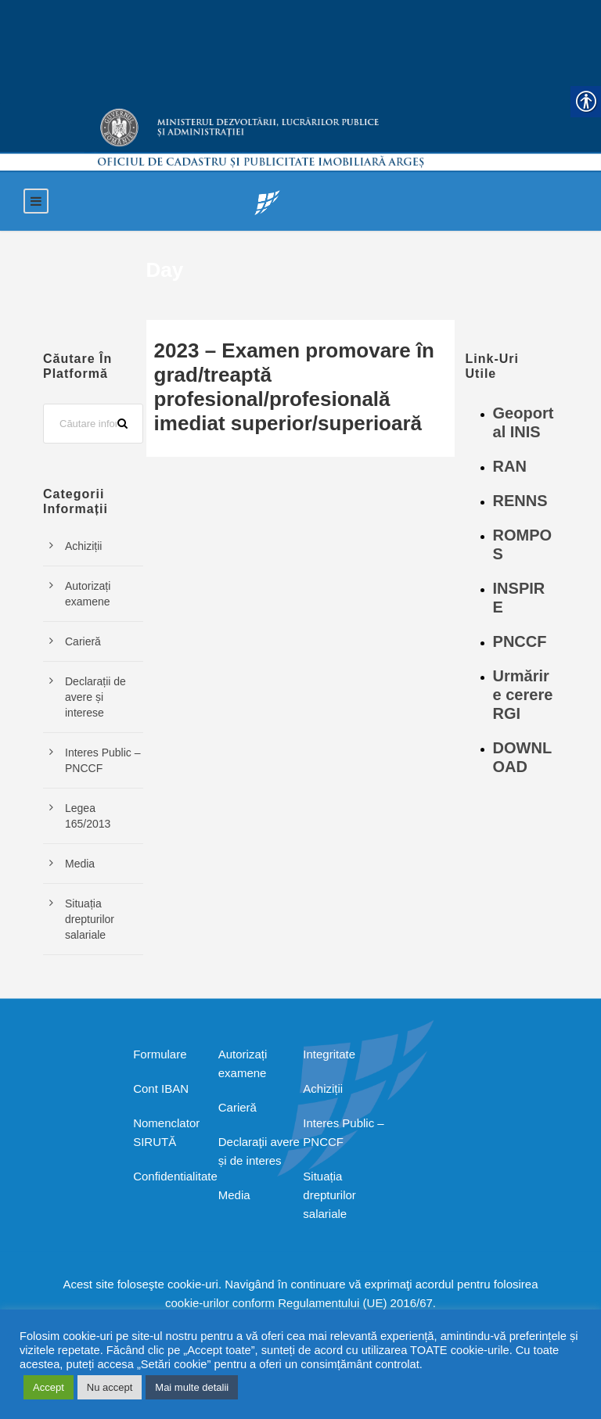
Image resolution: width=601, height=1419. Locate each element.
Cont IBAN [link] (161, 1088)
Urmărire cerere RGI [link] (523, 694)
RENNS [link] (520, 500)
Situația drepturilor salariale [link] (89, 919)
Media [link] (80, 863)
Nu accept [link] (110, 1387)
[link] (267, 201)
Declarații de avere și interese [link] (95, 697)
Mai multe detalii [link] (192, 1387)
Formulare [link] (159, 1054)
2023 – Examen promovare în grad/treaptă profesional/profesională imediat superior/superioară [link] (294, 387)
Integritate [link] (329, 1054)
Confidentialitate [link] (175, 1176)
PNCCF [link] (520, 641)
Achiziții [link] (83, 546)
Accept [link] (48, 1387)
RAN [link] (510, 466)
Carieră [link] (83, 641)
